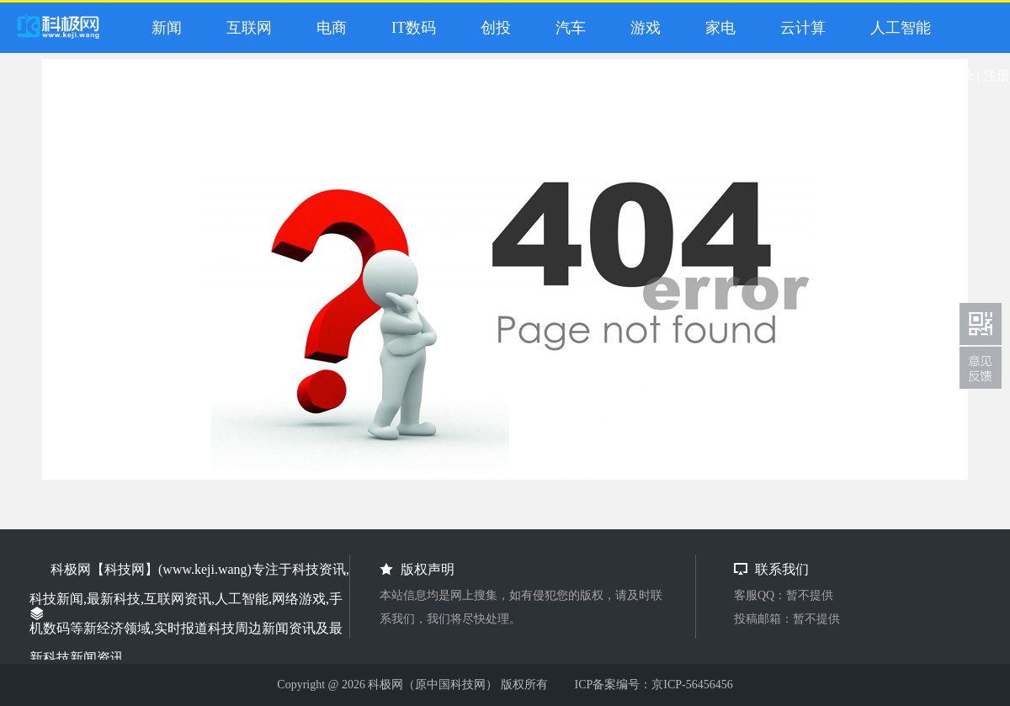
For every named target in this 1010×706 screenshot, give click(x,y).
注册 (996, 75)
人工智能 (897, 27)
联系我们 (981, 368)
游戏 (642, 27)
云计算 (799, 27)
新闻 (163, 27)
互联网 (245, 27)
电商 (328, 27)
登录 (960, 75)
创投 (492, 27)
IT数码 (410, 27)
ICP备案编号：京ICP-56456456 (653, 684)
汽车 (567, 27)
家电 (717, 27)
